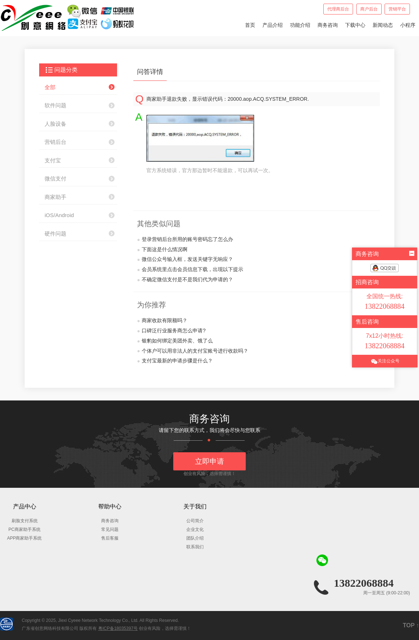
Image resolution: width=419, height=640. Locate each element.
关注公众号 (384, 361)
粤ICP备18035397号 (118, 628)
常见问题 (110, 529)
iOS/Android (59, 215)
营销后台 (55, 142)
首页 (250, 25)
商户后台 (369, 9)
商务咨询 (328, 25)
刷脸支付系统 (25, 520)
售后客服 (110, 538)
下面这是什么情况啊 (162, 249)
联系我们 (195, 546)
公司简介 (195, 520)
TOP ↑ (411, 625)
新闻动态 (383, 25)
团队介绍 (195, 538)
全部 (50, 87)
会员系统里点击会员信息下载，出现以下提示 (190, 269)
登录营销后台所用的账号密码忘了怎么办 (185, 239)
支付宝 (53, 160)
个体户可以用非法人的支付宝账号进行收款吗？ (192, 351)
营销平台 (397, 9)
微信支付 (55, 178)
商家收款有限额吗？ (162, 320)
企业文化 (195, 529)
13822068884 (364, 583)
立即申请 (209, 461)
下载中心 (355, 25)
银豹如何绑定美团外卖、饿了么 (175, 341)
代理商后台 (338, 9)
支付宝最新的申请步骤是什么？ (175, 361)
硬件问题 (55, 233)
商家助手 (55, 197)
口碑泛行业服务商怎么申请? (171, 331)
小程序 (407, 25)
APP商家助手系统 (24, 538)
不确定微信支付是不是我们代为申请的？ (185, 280)
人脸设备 (55, 124)
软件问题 (55, 105)
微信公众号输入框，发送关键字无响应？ (185, 259)
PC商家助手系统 (24, 529)
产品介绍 (272, 25)
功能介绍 (300, 25)
